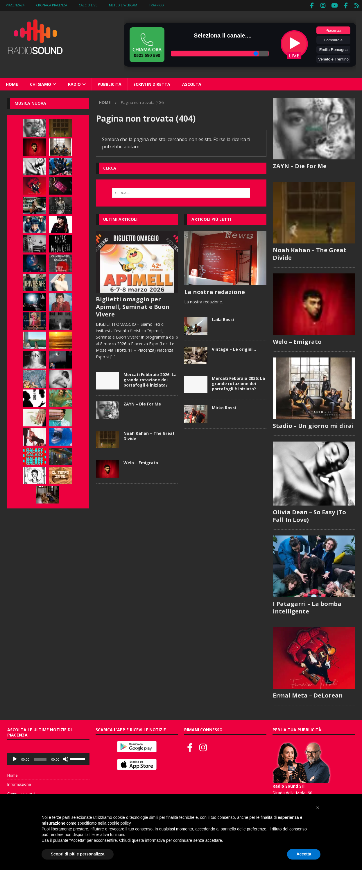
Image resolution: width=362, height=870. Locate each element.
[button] (317, 807)
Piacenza (333, 29)
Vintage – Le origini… (234, 348)
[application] (48, 758)
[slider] (40, 758)
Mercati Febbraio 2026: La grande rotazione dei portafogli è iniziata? (150, 379)
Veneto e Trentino (333, 58)
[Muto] (66, 758)
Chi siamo (40, 83)
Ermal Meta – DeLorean (308, 695)
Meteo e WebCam (123, 5)
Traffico (156, 5)
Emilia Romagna (333, 48)
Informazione (19, 783)
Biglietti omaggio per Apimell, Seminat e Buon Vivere (133, 305)
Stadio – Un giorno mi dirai (313, 425)
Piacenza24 (15, 5)
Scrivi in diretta (151, 83)
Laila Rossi (223, 318)
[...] (113, 355)
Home (12, 83)
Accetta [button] (303, 854)
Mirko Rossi (224, 406)
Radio (74, 83)
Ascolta (191, 83)
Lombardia (333, 39)
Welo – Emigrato (140, 461)
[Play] (15, 758)
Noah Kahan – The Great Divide (149, 434)
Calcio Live (88, 5)
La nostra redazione (214, 291)
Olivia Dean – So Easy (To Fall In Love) (309, 515)
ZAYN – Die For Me (142, 402)
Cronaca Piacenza (51, 5)
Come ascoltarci (21, 793)
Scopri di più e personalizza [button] (77, 854)
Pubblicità (109, 83)
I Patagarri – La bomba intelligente (307, 606)
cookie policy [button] (118, 823)
